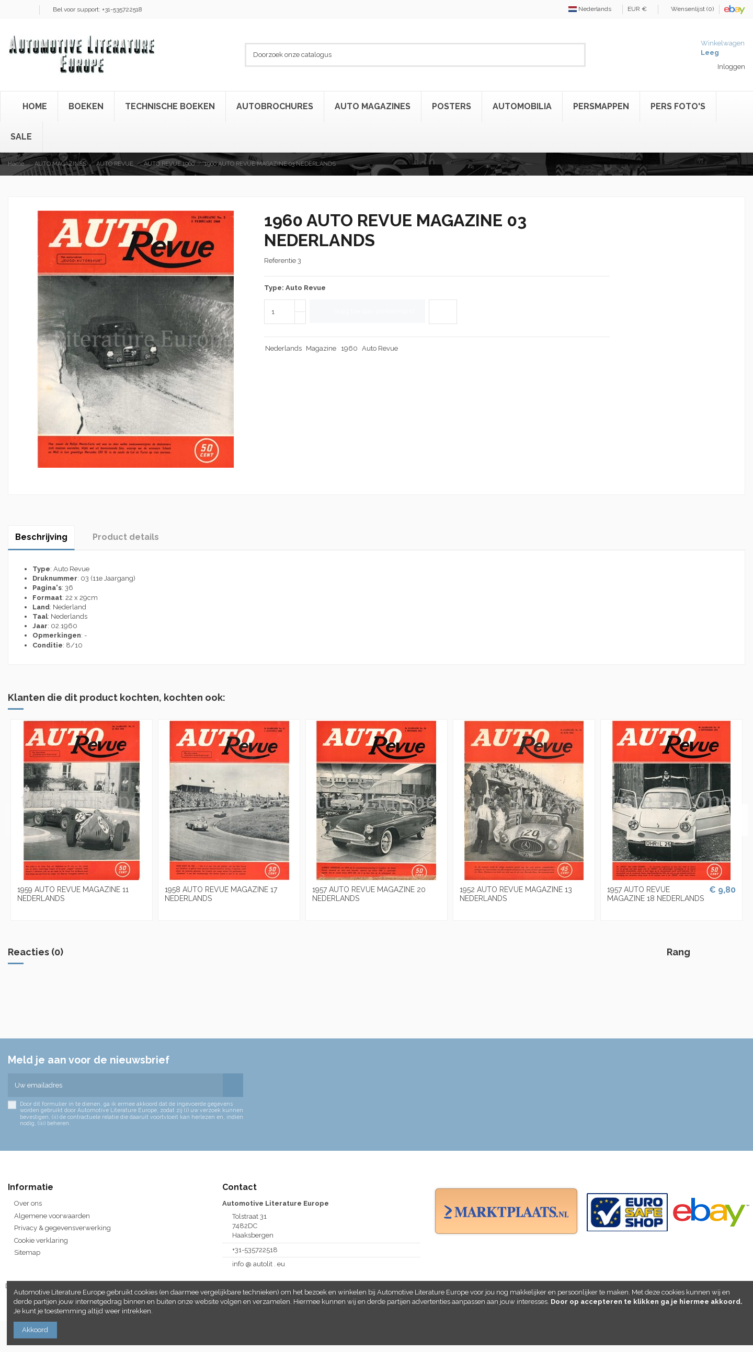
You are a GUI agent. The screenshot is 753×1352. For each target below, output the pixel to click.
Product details (126, 537)
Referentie (280, 260)
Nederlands (592, 9)
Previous (13, 820)
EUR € (640, 9)
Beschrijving (41, 537)
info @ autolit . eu (258, 1264)
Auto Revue (380, 348)
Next (739, 820)
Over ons (28, 1203)
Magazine (321, 348)
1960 (349, 348)
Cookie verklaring (41, 1240)
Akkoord (35, 1330)
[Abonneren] (233, 1085)
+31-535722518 (255, 1250)
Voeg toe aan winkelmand (367, 311)
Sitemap (27, 1252)
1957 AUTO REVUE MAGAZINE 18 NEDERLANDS (655, 894)
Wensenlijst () (689, 9)
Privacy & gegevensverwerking (62, 1228)
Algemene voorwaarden (52, 1216)
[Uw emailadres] (115, 1085)
